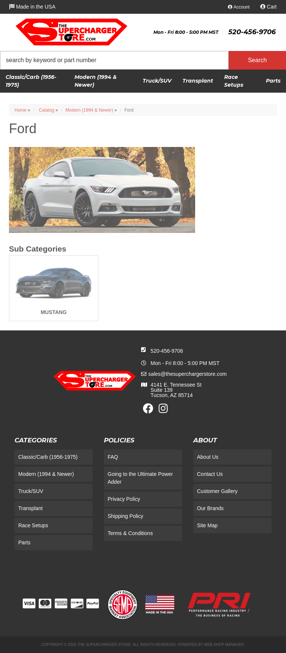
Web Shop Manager (224, 645)
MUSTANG (54, 312)
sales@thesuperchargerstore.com (187, 374)
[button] (143, 60)
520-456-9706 (166, 351)
